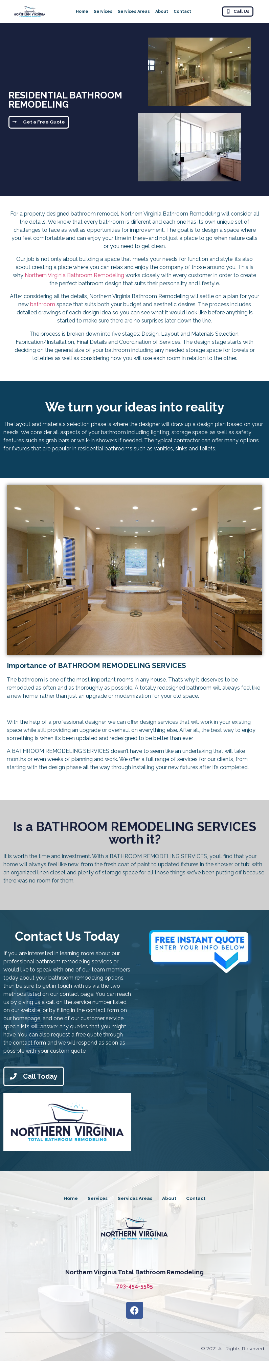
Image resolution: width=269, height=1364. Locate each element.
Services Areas (134, 11)
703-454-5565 (134, 1288)
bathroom (42, 304)
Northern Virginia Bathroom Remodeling (74, 275)
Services (103, 11)
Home (82, 11)
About (161, 11)
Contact (182, 11)
